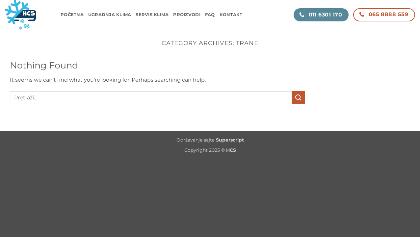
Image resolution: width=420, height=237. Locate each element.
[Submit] (298, 97)
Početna (72, 14)
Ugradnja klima (109, 14)
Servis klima (152, 14)
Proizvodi (186, 14)
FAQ (210, 14)
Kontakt (231, 14)
